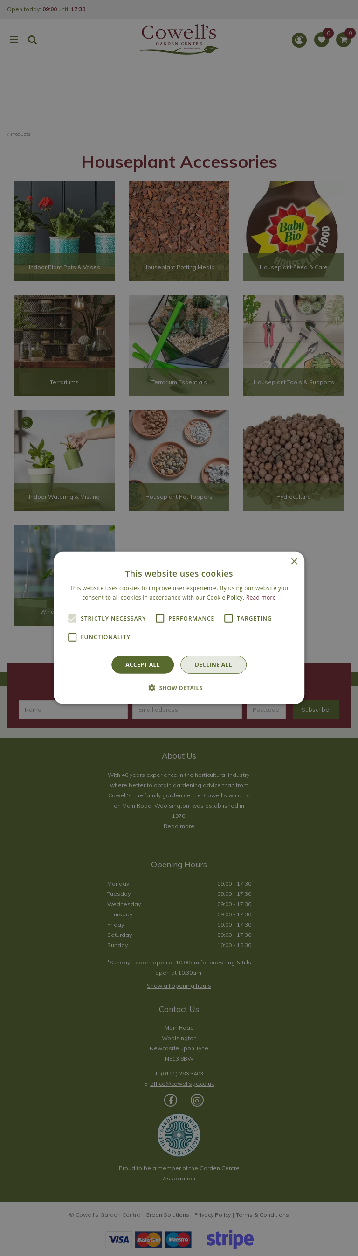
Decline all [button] (213, 665)
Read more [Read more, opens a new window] (261, 597)
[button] (179, 687)
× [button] (293, 561)
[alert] (179, 628)
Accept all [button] (142, 665)
